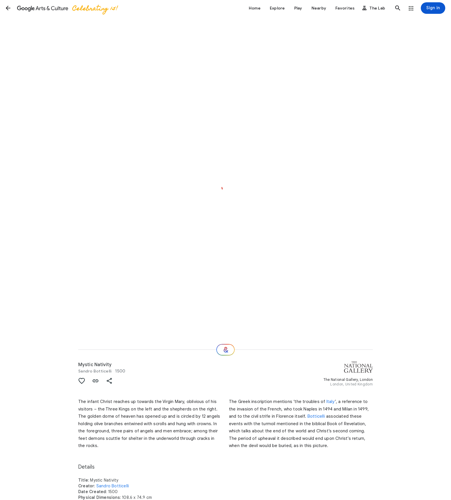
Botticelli (316, 416)
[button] (8, 8)
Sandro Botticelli (95, 371)
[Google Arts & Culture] (67, 8)
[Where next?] (225, 349)
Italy (330, 401)
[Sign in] (433, 8)
